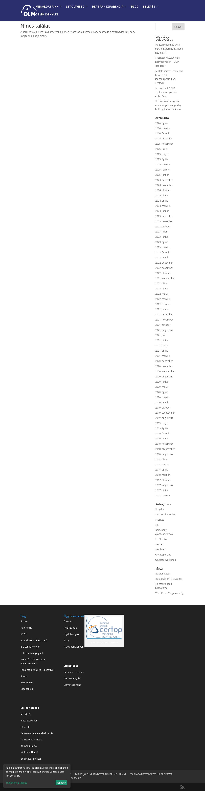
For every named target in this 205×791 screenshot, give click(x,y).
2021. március (162, 355)
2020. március (162, 397)
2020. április (161, 392)
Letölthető (161, 539)
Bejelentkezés (163, 573)
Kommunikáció (28, 745)
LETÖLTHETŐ (75, 7)
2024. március (162, 205)
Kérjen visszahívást (74, 672)
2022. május (162, 293)
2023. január (162, 257)
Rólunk (24, 621)
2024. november (164, 185)
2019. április (161, 428)
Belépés (68, 621)
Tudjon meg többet (16, 782)
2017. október (162, 480)
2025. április (161, 159)
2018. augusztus (164, 454)
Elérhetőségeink (72, 684)
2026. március (162, 128)
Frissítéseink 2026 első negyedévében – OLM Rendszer (167, 61)
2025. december (164, 138)
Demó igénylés (72, 678)
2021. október (162, 324)
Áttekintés (25, 714)
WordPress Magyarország (169, 593)
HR (156, 524)
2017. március (162, 495)
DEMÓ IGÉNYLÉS (47, 14)
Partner (159, 544)
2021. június (161, 340)
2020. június (161, 381)
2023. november (164, 221)
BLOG (135, 7)
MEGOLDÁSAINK (47, 7)
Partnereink (26, 682)
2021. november (164, 319)
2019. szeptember (165, 412)
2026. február (162, 133)
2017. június (161, 490)
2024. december (164, 180)
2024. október (162, 190)
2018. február (162, 474)
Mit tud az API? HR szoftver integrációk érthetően (166, 92)
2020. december (164, 360)
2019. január (162, 438)
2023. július (161, 231)
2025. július (161, 149)
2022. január (162, 309)
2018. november (164, 443)
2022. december (164, 262)
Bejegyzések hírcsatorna (168, 578)
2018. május (162, 464)
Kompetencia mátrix (31, 739)
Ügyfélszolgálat (72, 634)
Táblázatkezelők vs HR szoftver (37, 669)
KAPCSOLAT (74, 778)
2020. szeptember (165, 371)
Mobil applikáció (29, 752)
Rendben (61, 782)
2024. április (161, 200)
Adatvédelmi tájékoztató (33, 640)
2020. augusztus (164, 376)
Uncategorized (163, 554)
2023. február (162, 252)
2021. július (161, 335)
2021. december (164, 314)
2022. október (162, 273)
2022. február (162, 304)
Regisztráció (70, 627)
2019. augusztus (164, 417)
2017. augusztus (164, 485)
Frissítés (159, 519)
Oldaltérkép (26, 688)
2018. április (161, 469)
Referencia (26, 627)
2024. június (161, 195)
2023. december (164, 216)
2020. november (164, 366)
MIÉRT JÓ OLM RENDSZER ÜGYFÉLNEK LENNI (100, 774)
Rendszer (160, 549)
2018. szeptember (165, 449)
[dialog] (37, 776)
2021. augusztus (164, 330)
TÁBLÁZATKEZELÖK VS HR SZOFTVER (151, 774)
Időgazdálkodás (28, 720)
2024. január (162, 210)
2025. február (162, 169)
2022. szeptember (165, 278)
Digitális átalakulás (165, 514)
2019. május (162, 423)
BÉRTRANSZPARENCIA (108, 7)
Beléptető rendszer (30, 758)
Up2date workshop (165, 559)
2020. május (162, 386)
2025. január (162, 174)
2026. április (161, 123)
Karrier (24, 676)
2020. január (162, 402)
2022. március (162, 299)
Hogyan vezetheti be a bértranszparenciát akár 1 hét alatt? (169, 48)
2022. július (161, 283)
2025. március (162, 164)
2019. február (162, 433)
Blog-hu (159, 509)
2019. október (162, 407)
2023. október (162, 226)
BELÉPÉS (149, 7)
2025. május (162, 154)
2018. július (161, 459)
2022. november (164, 267)
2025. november (164, 143)
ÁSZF (23, 634)
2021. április (161, 350)
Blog (66, 640)
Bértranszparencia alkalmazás (36, 733)
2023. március (162, 247)
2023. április (161, 242)
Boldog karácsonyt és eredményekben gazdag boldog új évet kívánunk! (168, 105)
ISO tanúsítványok (30, 646)
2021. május (162, 345)
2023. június (161, 236)
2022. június (161, 288)
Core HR (25, 727)
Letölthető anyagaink (31, 653)
